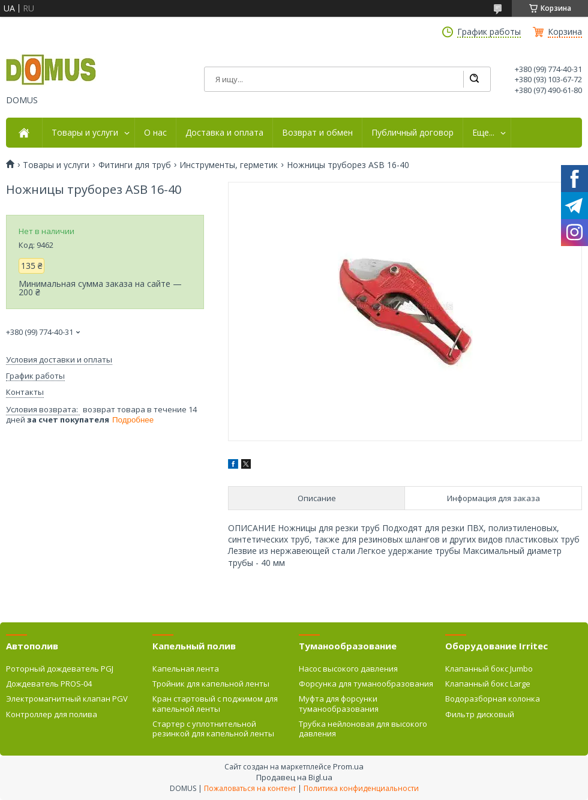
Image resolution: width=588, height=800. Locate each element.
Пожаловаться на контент (250, 788)
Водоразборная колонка (492, 698)
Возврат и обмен (317, 132)
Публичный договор (412, 132)
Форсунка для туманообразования (366, 683)
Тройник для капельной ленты (210, 683)
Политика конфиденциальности (361, 788)
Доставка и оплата (224, 132)
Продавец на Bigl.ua (294, 777)
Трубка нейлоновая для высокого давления (363, 728)
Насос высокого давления (348, 668)
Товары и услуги (85, 132)
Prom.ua (348, 766)
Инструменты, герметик (228, 165)
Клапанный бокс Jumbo (489, 668)
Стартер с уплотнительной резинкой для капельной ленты (213, 728)
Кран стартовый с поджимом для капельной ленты (215, 703)
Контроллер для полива (51, 714)
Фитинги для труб (134, 165)
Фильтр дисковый (479, 714)
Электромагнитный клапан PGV (67, 698)
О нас (155, 132)
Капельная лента (185, 668)
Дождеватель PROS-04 (49, 683)
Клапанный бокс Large (487, 683)
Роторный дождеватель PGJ (59, 668)
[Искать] (474, 79)
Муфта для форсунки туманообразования (339, 703)
